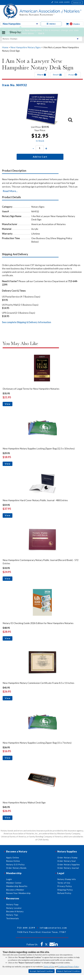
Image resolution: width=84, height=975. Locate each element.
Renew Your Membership (18, 893)
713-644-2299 (61, 2)
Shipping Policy (65, 890)
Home (5, 47)
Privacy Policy (64, 886)
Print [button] (73, 74)
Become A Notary (15, 911)
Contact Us (77, 2)
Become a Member (15, 890)
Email (57, 75)
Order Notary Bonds (16, 868)
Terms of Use (48, 966)
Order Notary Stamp (67, 857)
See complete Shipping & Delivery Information (26, 322)
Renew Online (13, 861)
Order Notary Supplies (68, 864)
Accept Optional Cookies (41, 971)
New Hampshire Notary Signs (25, 47)
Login (9, 879)
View (7, 404)
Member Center (14, 883)
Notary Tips (12, 915)
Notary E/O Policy (15, 864)
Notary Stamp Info (66, 879)
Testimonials (12, 918)
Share (41, 75)
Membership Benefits (16, 886)
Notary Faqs (12, 904)
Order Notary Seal (66, 861)
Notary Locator (14, 908)
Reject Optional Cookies (68, 971)
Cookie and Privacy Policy (68, 966)
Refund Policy (64, 893)
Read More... (10, 191)
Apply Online (12, 857)
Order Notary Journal (68, 868)
